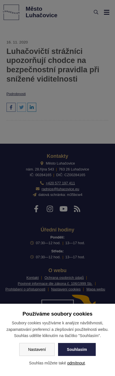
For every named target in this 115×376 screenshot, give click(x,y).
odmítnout (76, 363)
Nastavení (37, 349)
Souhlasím (77, 349)
